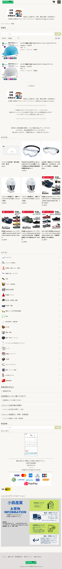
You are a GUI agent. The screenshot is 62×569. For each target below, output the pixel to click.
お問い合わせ (37, 557)
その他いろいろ (8, 375)
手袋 (5, 278)
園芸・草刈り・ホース (9, 337)
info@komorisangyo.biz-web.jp (44, 19)
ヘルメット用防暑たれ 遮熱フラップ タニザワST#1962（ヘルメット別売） (11, 199)
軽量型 (35, 49)
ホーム (2, 23)
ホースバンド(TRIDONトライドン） (13, 343)
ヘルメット (7, 23)
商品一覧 (10, 557)
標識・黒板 (6, 332)
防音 (5, 316)
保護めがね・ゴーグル (10, 273)
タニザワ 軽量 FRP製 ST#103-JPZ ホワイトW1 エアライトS (36, 64)
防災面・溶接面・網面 (10, 300)
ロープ (5, 348)
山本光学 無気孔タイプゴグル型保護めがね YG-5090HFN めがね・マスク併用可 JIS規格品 (51, 164)
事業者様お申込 (7, 391)
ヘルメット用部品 (8, 262)
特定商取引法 (18, 557)
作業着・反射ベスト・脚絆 (11, 268)
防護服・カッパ (8, 295)
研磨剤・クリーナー (9, 353)
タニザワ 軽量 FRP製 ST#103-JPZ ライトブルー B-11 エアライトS (38, 43)
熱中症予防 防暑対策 (10, 321)
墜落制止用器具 (8, 289)
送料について (28, 557)
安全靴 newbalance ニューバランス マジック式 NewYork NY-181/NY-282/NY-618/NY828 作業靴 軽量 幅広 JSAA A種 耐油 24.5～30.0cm (31, 235)
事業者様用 (6, 380)
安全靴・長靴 (7, 305)
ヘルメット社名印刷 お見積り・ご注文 (13, 409)
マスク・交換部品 (10, 284)
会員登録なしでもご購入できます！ (12, 400)
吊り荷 (5, 327)
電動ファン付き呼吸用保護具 (11, 311)
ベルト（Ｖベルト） (9, 364)
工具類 (5, 359)
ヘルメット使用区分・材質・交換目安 (13, 418)
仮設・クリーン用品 (9, 369)
